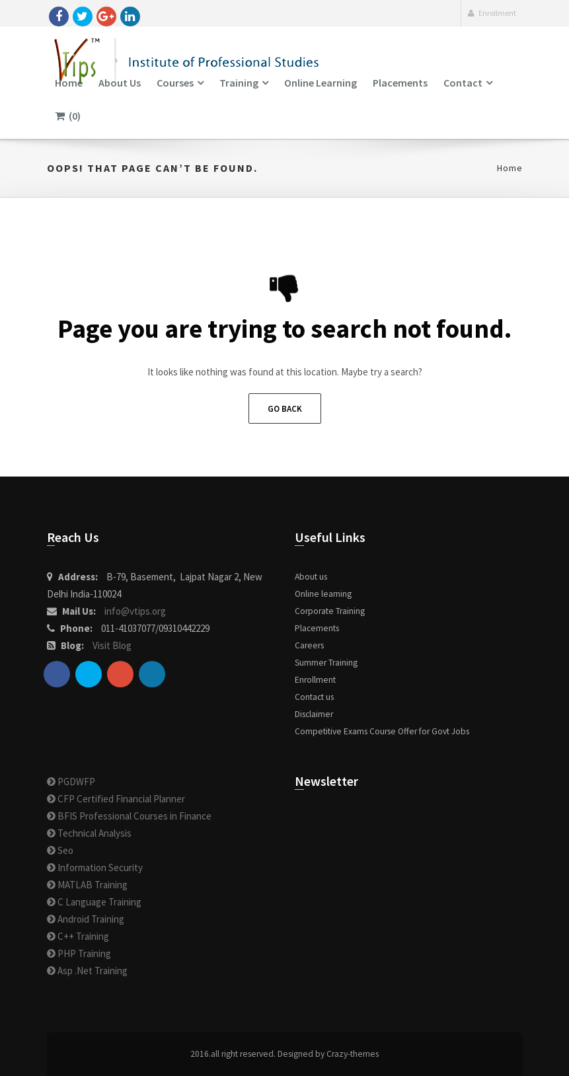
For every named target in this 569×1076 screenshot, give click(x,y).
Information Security (95, 867)
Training (238, 82)
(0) (68, 115)
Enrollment (492, 13)
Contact (462, 82)
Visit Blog (112, 645)
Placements (400, 82)
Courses (175, 82)
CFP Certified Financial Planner (116, 798)
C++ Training (78, 936)
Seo (60, 850)
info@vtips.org (135, 611)
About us (119, 82)
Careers (309, 645)
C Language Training (94, 902)
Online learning (320, 82)
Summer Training (326, 662)
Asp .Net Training (87, 970)
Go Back (285, 408)
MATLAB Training (87, 884)
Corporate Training (330, 611)
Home (69, 82)
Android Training (85, 919)
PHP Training (79, 953)
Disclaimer (314, 714)
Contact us (314, 697)
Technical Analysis (89, 833)
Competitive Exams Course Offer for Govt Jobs (382, 731)
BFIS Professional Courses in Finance (129, 816)
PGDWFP (71, 781)
